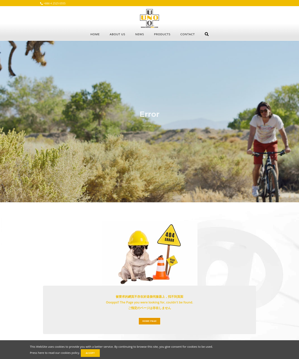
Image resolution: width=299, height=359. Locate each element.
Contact (187, 34)
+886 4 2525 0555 (54, 3)
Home (95, 34)
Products (162, 34)
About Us (117, 34)
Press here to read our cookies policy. (55, 353)
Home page (149, 321)
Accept (90, 353)
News (139, 34)
